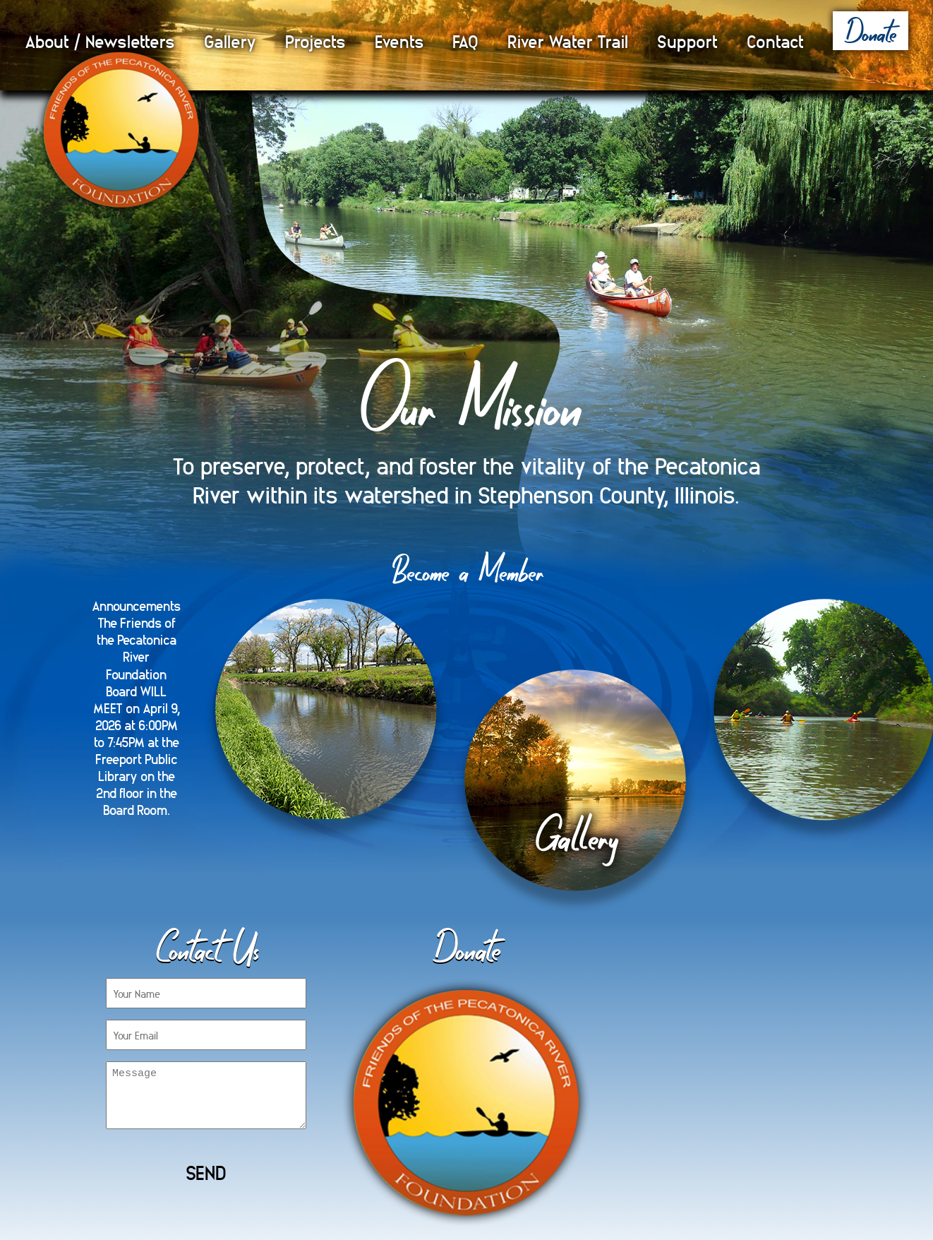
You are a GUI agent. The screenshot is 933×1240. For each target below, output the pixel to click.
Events (399, 41)
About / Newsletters (100, 41)
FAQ (465, 41)
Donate (870, 31)
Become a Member (466, 570)
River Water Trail (567, 41)
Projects (315, 41)
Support (687, 41)
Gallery (230, 41)
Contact (775, 41)
